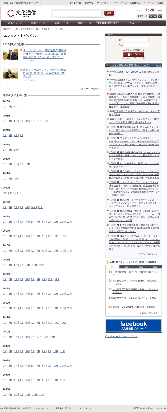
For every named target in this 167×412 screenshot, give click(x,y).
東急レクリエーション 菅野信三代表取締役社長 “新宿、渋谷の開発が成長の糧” (44, 73)
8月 (27, 121)
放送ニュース (61, 23)
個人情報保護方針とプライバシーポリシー (36, 408)
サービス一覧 (75, 3)
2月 (5, 106)
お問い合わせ (85, 408)
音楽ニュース (84, 23)
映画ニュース (38, 23)
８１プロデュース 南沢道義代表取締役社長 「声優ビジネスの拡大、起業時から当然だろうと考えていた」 (44, 54)
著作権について (71, 408)
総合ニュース (15, 23)
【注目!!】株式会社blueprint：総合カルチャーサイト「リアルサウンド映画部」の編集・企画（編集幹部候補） (134, 130)
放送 (141, 267)
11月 (45, 121)
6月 (21, 121)
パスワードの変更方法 (130, 3)
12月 (27, 164)
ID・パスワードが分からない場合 (134, 58)
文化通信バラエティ (107, 23)
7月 (21, 135)
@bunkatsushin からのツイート (121, 336)
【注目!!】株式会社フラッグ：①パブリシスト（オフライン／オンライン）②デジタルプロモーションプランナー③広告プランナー (134, 203)
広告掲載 (13, 408)
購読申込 (89, 3)
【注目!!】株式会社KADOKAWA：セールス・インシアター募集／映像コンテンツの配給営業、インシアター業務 (134, 155)
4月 (16, 106)
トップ (20, 29)
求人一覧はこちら (149, 254)
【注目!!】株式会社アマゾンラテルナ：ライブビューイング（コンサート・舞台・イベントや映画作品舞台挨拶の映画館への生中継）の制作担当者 (134, 174)
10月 (39, 121)
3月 (10, 106)
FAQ (115, 3)
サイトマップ (102, 3)
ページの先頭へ (92, 88)
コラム (130, 23)
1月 (5, 221)
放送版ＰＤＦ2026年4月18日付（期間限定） (135, 307)
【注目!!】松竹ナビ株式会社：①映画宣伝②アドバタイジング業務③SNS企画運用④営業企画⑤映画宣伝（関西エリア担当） (134, 228)
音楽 (155, 267)
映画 (127, 267)
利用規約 (59, 408)
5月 (16, 121)
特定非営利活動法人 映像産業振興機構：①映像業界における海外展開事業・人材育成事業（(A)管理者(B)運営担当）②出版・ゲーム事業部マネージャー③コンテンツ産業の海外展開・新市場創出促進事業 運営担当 (134, 100)
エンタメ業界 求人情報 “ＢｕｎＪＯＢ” (130, 65)
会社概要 (4, 408)
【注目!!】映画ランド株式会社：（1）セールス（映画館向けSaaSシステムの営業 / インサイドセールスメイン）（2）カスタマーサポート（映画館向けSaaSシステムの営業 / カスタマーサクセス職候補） (134, 242)
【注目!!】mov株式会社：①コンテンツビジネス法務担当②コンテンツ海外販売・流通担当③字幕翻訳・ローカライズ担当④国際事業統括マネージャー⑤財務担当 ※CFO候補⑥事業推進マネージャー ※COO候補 (134, 188)
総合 (112, 267)
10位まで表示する (149, 313)
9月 (33, 121)
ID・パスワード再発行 (153, 3)
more (158, 65)
